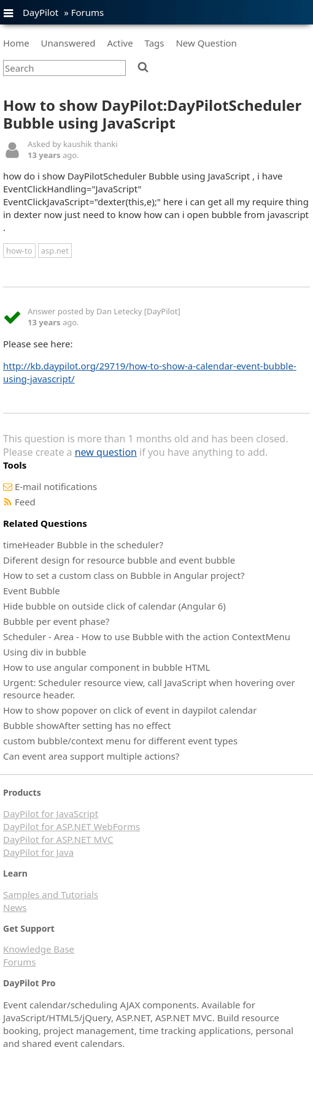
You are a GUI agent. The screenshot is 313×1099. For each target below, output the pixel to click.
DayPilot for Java (38, 852)
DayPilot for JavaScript (50, 813)
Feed (25, 502)
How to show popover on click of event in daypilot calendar (130, 710)
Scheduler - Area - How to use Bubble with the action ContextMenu (146, 636)
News (15, 907)
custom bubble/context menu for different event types (120, 741)
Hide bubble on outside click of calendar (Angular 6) (114, 606)
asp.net (55, 250)
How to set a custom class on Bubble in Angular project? (123, 575)
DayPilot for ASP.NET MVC (58, 839)
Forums (87, 12)
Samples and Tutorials (50, 894)
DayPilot (40, 12)
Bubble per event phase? (56, 621)
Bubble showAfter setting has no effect (87, 725)
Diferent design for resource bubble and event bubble (119, 560)
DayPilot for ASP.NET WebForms (71, 826)
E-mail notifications (56, 486)
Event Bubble (31, 590)
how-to (19, 250)
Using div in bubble (44, 652)
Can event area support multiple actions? (91, 756)
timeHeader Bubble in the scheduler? (83, 544)
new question (106, 452)
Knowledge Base (38, 949)
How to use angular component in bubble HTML (106, 667)
